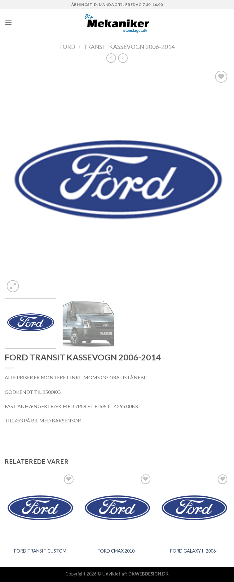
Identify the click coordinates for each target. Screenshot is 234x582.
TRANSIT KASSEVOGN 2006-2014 (129, 46)
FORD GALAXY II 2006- (194, 550)
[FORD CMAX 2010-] (117, 508)
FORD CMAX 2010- (117, 550)
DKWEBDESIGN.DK (148, 573)
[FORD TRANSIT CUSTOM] (40, 508)
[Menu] (8, 22)
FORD (67, 46)
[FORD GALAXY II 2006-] (193, 508)
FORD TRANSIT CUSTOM (40, 550)
